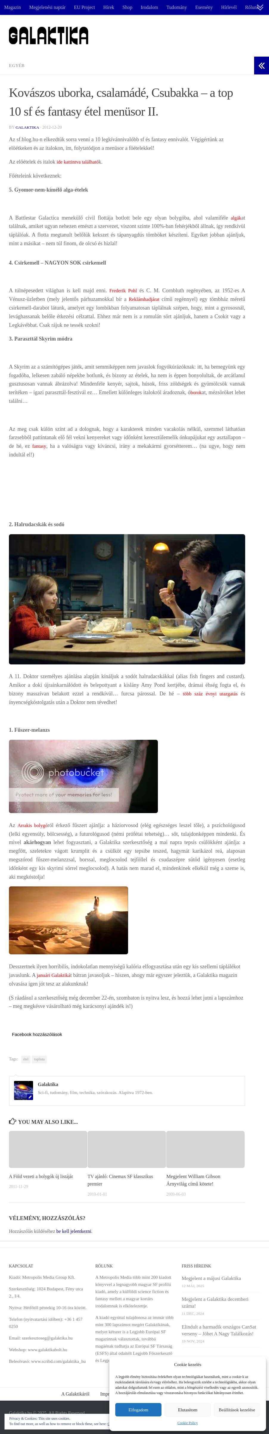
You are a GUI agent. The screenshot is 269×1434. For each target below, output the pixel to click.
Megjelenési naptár (47, 7)
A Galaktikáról (75, 1393)
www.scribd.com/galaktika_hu (58, 1361)
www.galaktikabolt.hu (47, 1349)
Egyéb (17, 65)
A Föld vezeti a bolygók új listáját (43, 1176)
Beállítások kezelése (237, 1409)
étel (25, 1059)
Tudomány (177, 7)
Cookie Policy (188, 1423)
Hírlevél (229, 7)
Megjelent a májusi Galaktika (211, 1278)
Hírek (108, 7)
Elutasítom (187, 1409)
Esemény (204, 7)
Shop (127, 7)
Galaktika (27, 127)
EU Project (84, 7)
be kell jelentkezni (73, 1231)
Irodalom (149, 7)
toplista (39, 1059)
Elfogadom (138, 1409)
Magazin (12, 7)
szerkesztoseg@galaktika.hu (47, 1338)
